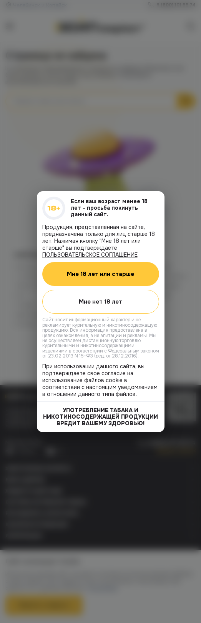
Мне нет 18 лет (100, 301)
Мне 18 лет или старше (100, 273)
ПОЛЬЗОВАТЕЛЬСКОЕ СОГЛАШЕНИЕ (90, 254)
